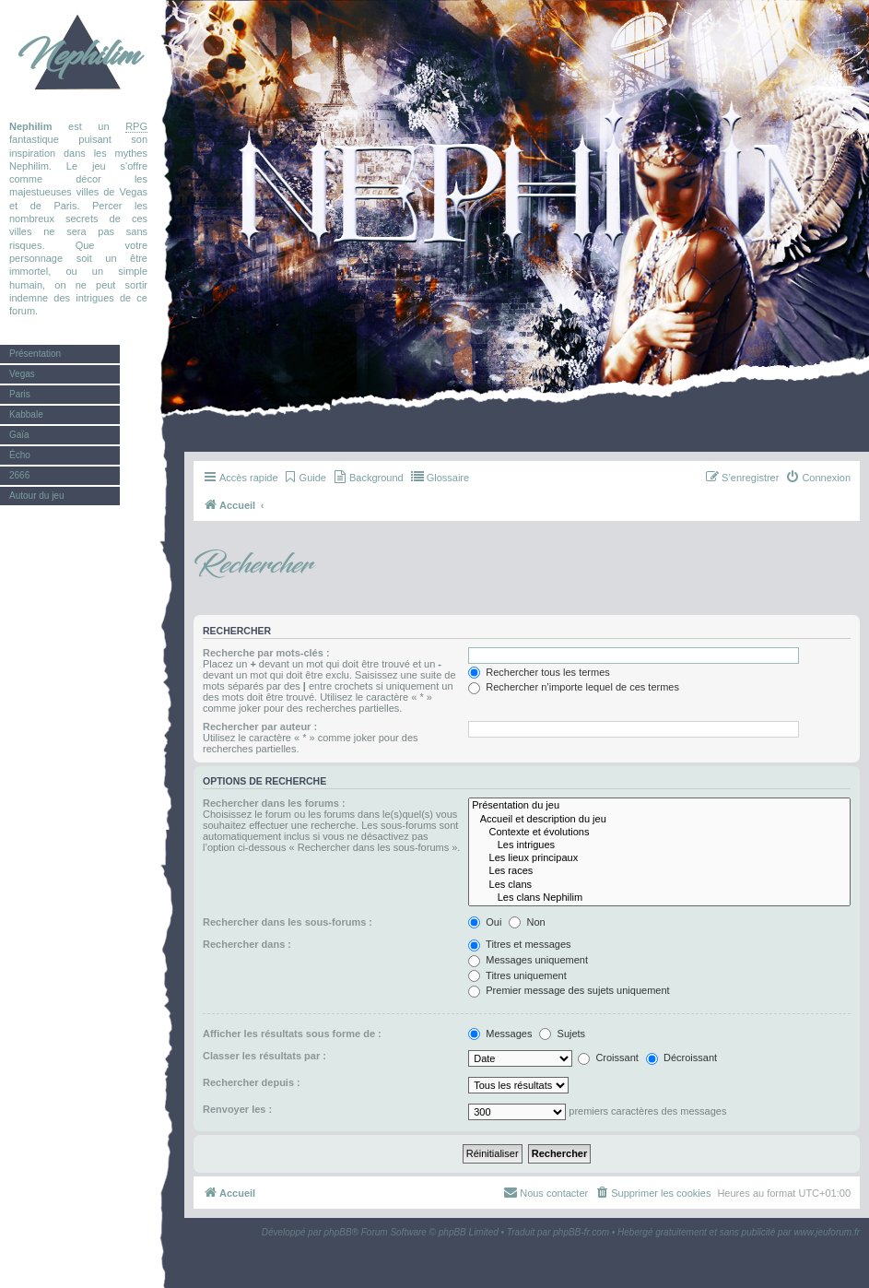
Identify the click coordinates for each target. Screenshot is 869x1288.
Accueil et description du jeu (659, 819)
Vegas (22, 374)
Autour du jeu (37, 495)
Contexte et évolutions (659, 832)
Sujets (562, 1033)
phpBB (338, 1232)
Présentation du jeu (659, 805)
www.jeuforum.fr (826, 1232)
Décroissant (681, 1057)
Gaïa (19, 435)
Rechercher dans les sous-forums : (287, 922)
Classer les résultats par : (264, 1055)
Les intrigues (659, 845)
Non (527, 922)
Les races (659, 871)
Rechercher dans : (247, 944)
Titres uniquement (517, 975)
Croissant (608, 1057)
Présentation (35, 354)
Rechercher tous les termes (539, 672)
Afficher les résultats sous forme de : (292, 1033)
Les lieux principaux (659, 858)
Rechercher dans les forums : (274, 803)
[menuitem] (304, 478)
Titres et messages (519, 944)
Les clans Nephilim (659, 898)
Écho (19, 455)
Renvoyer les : (237, 1109)
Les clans (659, 885)
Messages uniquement (528, 959)
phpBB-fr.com (581, 1232)
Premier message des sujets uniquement (568, 990)
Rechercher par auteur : (260, 726)
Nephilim (78, 55)
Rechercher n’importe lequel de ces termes (573, 686)
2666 (19, 475)
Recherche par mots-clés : (266, 652)
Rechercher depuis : (251, 1082)
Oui (484, 922)
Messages (500, 1033)
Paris (19, 394)
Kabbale (26, 414)
